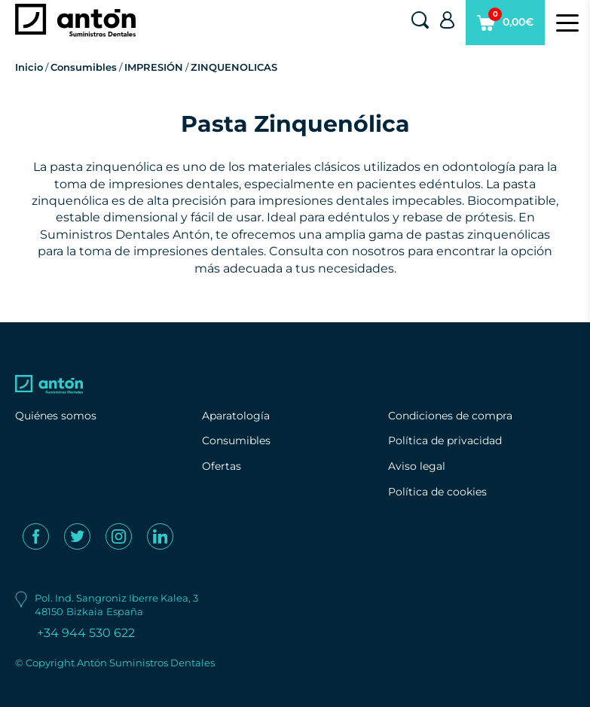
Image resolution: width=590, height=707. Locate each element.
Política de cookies (437, 491)
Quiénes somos (55, 415)
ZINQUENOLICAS (234, 67)
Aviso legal (416, 466)
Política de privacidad (445, 440)
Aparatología (236, 415)
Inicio (29, 67)
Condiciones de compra (450, 415)
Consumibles (83, 67)
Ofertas (221, 466)
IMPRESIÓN (153, 67)
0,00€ (505, 26)
